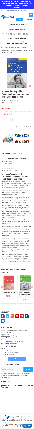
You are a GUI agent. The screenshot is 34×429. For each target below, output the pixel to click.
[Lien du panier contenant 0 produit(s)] (19, 19)
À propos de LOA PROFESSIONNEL (11, 10)
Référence (5, 101)
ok (28, 369)
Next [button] (32, 287)
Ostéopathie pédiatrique (9, 292)
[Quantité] (8, 119)
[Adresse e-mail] (12, 369)
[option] (8, 289)
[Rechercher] (26, 15)
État (3, 102)
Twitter (7, 316)
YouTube (17, 316)
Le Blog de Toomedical (17, 359)
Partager (19, 127)
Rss (12, 316)
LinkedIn (3, 321)
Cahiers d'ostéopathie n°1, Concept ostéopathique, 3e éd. (25, 294)
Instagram (27, 316)
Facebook (3, 316)
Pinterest (27, 127)
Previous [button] (1, 287)
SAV (14, 337)
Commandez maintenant (21, 6)
